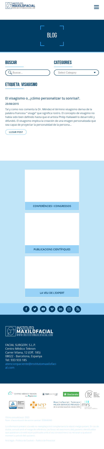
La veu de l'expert (52, 293)
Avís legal (9, 440)
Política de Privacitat (45, 440)
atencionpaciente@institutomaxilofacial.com (30, 366)
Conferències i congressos (52, 206)
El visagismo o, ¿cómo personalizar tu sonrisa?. (42, 98)
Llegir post (16, 132)
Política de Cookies (25, 440)
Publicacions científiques (52, 249)
